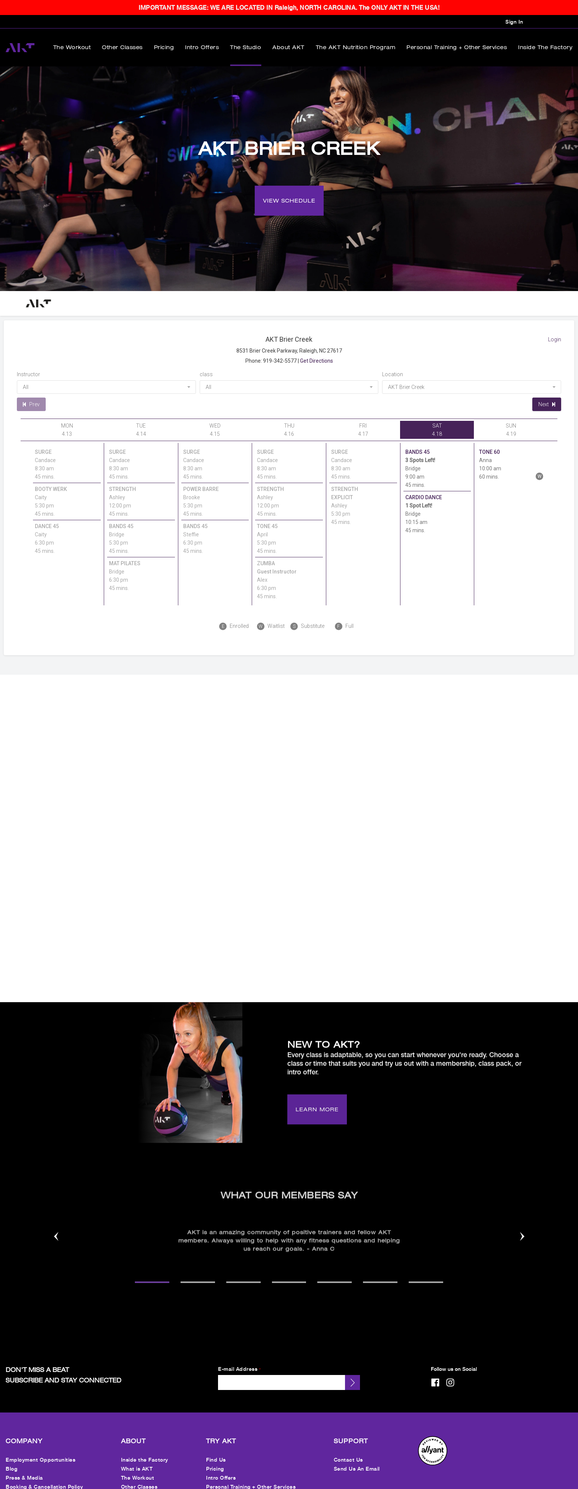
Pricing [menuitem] (164, 47)
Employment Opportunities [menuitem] (40, 1448)
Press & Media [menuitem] (24, 1466)
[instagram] (450, 1370)
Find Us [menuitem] (216, 1448)
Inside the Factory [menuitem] (545, 47)
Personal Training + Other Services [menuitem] (456, 47)
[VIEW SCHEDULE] (289, 189)
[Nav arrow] (56, 1225)
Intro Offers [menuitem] (202, 47)
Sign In (514, 21)
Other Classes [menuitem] (122, 47)
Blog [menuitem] (11, 1457)
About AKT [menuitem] (288, 47)
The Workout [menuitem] (72, 47)
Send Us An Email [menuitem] (357, 1457)
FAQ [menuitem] (11, 1484)
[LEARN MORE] (317, 1104)
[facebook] (435, 1370)
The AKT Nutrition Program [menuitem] (356, 47)
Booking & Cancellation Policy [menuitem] (44, 1475)
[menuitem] (433, 1451)
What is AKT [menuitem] (137, 1457)
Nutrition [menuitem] (217, 1484)
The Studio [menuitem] (245, 47)
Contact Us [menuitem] (348, 1448)
